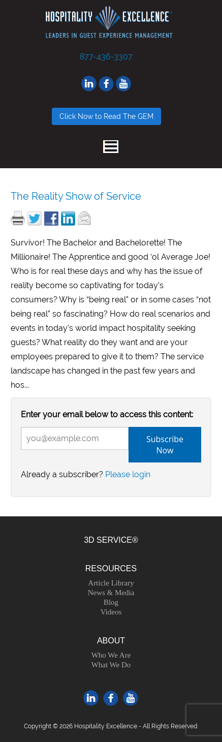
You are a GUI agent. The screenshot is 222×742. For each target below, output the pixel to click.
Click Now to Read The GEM (106, 116)
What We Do (111, 665)
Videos (111, 612)
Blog (111, 602)
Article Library (111, 583)
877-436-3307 (106, 56)
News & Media (111, 593)
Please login (127, 474)
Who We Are (111, 655)
